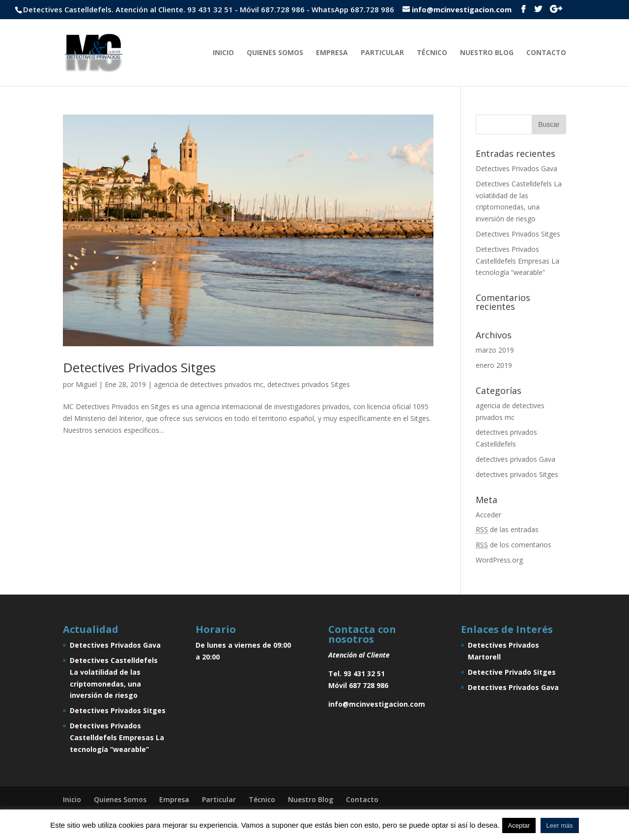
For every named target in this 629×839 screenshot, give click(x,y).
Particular (382, 53)
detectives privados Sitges (308, 384)
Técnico (432, 53)
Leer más (559, 825)
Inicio (223, 53)
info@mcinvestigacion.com (376, 704)
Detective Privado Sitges (512, 672)
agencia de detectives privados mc (208, 384)
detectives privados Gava (515, 459)
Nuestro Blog (487, 53)
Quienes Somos (275, 53)
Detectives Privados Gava (516, 168)
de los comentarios (513, 544)
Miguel (86, 384)
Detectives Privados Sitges (139, 367)
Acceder (488, 514)
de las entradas (507, 529)
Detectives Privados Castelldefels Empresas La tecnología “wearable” (517, 260)
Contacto (546, 53)
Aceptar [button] (519, 825)
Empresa (332, 53)
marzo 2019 (495, 350)
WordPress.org (499, 560)
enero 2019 (494, 365)
